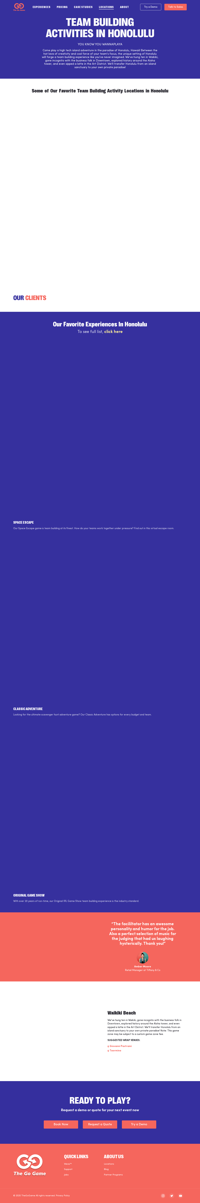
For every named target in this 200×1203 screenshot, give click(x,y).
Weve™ (68, 1164)
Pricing (62, 6)
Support (68, 1169)
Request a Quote (100, 1124)
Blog (106, 1169)
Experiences (41, 6)
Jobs (66, 1175)
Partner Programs (113, 1175)
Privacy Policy (63, 1196)
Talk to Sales (175, 7)
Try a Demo (150, 7)
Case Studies (83, 6)
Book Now (61, 1124)
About (124, 6)
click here (113, 332)
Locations (106, 6)
